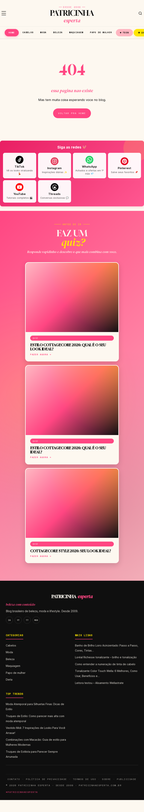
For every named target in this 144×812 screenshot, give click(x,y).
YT (18, 620)
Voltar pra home (72, 113)
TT (27, 620)
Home (12, 32)
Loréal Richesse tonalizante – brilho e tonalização (106, 657)
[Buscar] (140, 13)
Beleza (57, 32)
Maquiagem (76, 32)
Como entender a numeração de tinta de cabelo (105, 664)
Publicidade (126, 779)
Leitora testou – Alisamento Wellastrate (99, 682)
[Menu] (4, 13)
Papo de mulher (101, 32)
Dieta (9, 679)
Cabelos (28, 32)
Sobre (106, 779)
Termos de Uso (84, 779)
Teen (124, 32)
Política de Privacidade (46, 779)
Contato (14, 779)
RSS (36, 620)
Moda (43, 32)
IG (9, 620)
